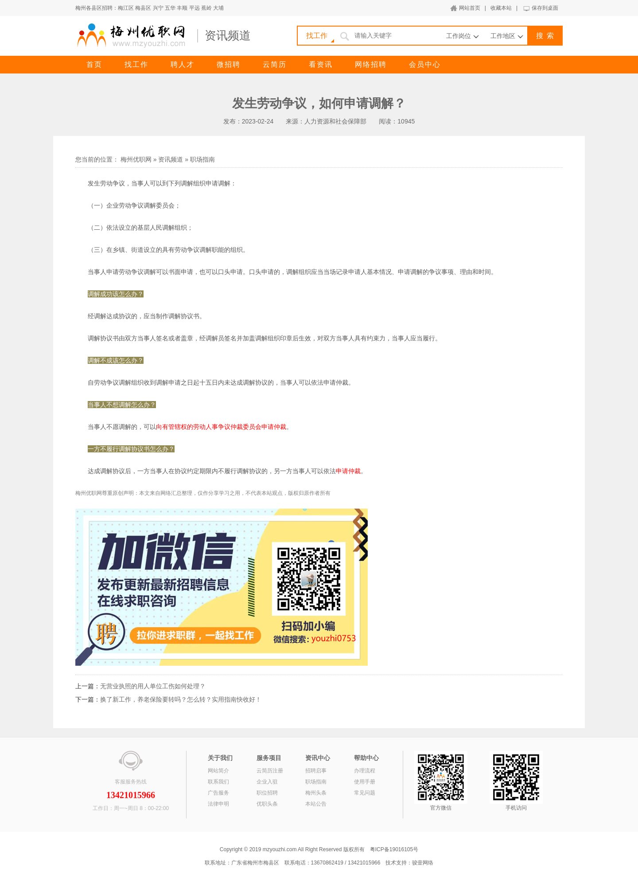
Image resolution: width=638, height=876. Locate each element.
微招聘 (229, 64)
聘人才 (183, 64)
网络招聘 (371, 64)
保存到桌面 (545, 8)
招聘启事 (316, 771)
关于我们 (220, 757)
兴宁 (158, 8)
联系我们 (218, 782)
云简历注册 (270, 771)
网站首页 (469, 8)
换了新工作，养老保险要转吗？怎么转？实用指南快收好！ (180, 699)
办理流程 (364, 771)
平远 (194, 8)
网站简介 (218, 771)
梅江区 (126, 8)
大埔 (218, 8)
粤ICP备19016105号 (394, 849)
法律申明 (218, 804)
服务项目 (269, 757)
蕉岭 (206, 8)
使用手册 (364, 782)
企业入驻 (267, 782)
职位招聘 (267, 793)
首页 (94, 64)
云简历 (275, 64)
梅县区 (143, 8)
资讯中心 (317, 757)
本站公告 (316, 804)
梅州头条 (316, 793)
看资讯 (321, 64)
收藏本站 (501, 8)
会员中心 (425, 64)
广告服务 (218, 793)
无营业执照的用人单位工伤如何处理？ (153, 686)
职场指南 (202, 159)
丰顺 (182, 8)
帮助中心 (366, 757)
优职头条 (267, 804)
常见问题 (364, 793)
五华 (170, 8)
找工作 (136, 64)
